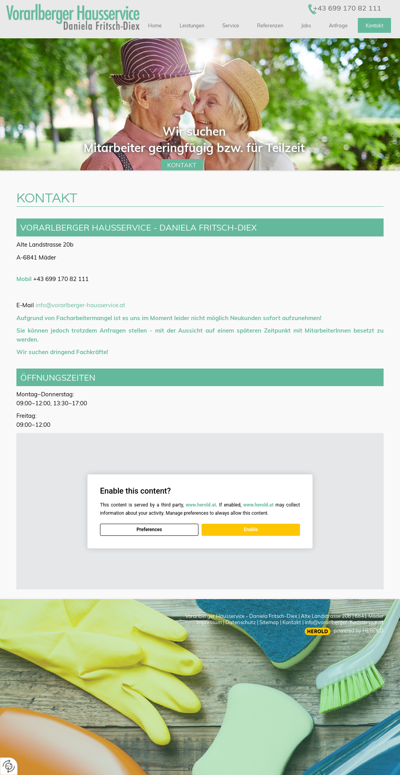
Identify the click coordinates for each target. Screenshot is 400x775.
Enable (251, 529)
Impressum (209, 622)
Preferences (149, 529)
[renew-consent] (9, 766)
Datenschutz (240, 622)
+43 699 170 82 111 (347, 8)
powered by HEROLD (359, 630)
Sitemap (269, 622)
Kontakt (181, 165)
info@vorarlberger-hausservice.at (80, 305)
